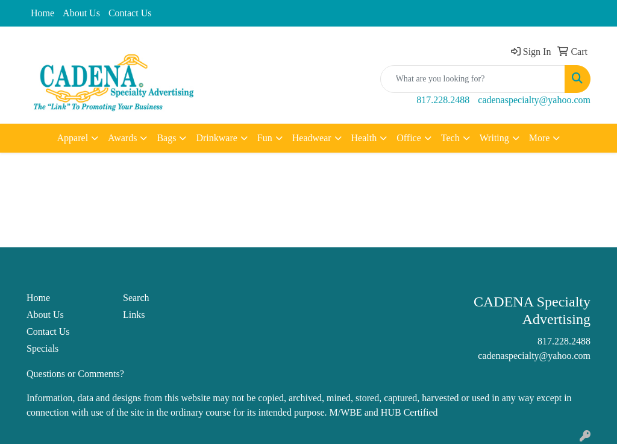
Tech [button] (450, 138)
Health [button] (364, 138)
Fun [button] (264, 138)
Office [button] (408, 138)
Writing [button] (494, 138)
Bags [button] (166, 138)
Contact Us (130, 13)
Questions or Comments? (75, 374)
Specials (42, 348)
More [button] (539, 138)
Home (42, 13)
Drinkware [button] (216, 138)
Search (136, 298)
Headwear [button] (311, 138)
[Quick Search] (472, 79)
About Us (81, 13)
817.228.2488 (442, 100)
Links (134, 314)
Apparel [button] (73, 138)
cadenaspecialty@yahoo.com (534, 100)
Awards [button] (122, 138)
